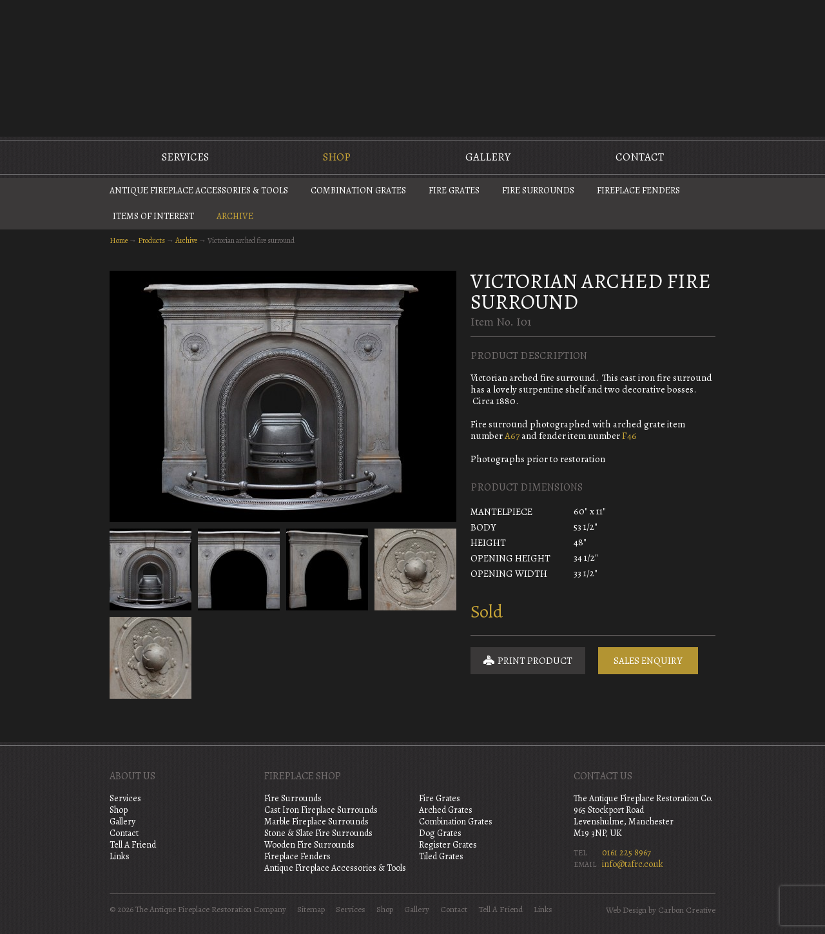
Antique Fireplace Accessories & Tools (199, 190)
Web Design (626, 910)
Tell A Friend (133, 845)
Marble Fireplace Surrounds (316, 821)
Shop (337, 157)
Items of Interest (153, 216)
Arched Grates (445, 810)
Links (120, 856)
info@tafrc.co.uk (632, 864)
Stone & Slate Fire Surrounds (318, 833)
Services (185, 157)
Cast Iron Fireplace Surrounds (321, 810)
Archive (235, 216)
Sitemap (311, 909)
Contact (640, 157)
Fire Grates (454, 190)
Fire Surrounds (538, 190)
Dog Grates (440, 833)
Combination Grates (358, 190)
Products (151, 240)
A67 (512, 435)
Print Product (527, 660)
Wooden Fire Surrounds (309, 845)
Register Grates (448, 845)
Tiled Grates (441, 856)
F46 (629, 435)
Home (119, 240)
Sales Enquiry (648, 660)
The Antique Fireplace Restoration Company (412, 67)
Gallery (487, 157)
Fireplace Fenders (638, 190)
